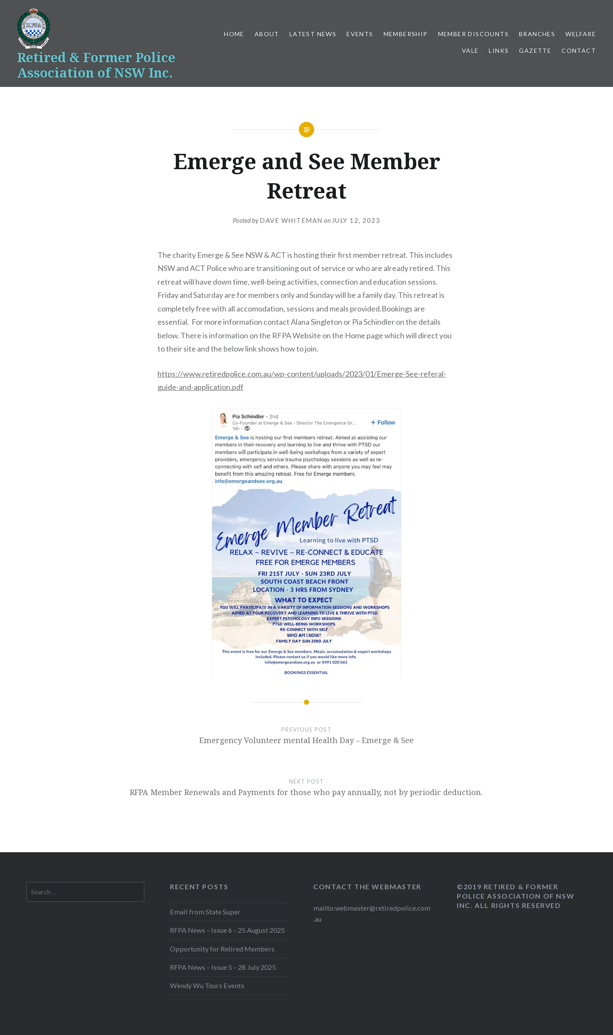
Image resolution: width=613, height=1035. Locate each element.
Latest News (312, 33)
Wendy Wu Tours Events (207, 985)
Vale (470, 50)
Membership (406, 33)
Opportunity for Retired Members (222, 949)
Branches (537, 33)
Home (234, 33)
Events (360, 33)
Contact (578, 50)
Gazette (535, 50)
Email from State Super (205, 912)
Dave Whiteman (291, 220)
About (267, 33)
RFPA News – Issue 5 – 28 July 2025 (223, 967)
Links (499, 50)
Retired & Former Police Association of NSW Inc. (96, 65)
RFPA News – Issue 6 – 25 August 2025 (227, 930)
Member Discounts (473, 33)
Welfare (580, 33)
